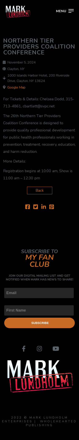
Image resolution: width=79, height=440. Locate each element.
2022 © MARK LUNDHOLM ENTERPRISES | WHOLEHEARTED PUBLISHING (39, 421)
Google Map (16, 87)
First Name (13, 301)
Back (40, 190)
